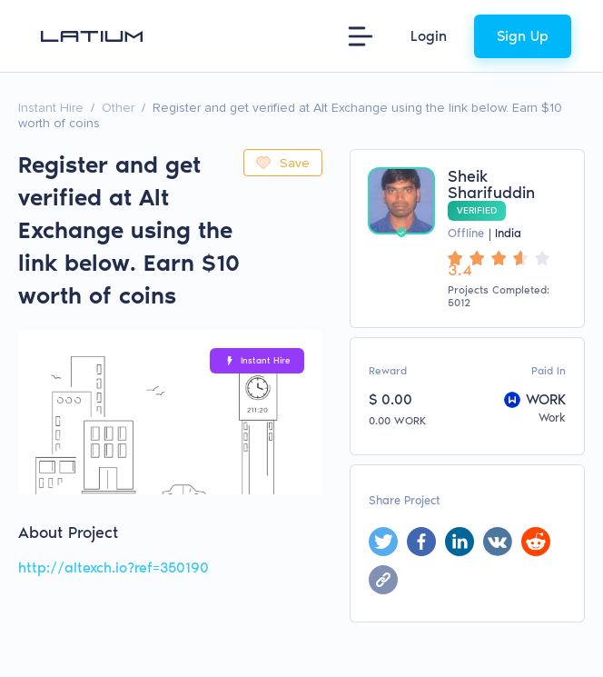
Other (118, 107)
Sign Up (523, 36)
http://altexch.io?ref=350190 (113, 567)
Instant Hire (51, 107)
